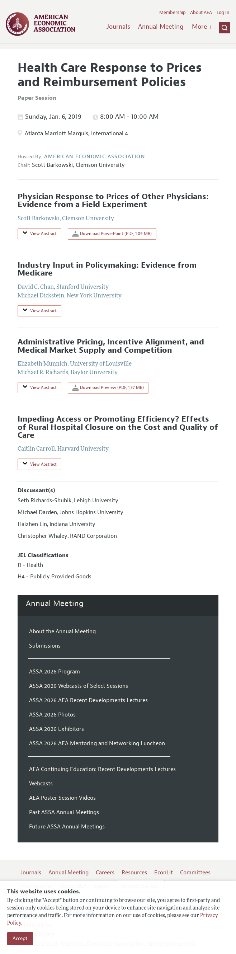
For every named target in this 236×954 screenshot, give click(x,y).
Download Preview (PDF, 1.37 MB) (108, 388)
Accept (20, 938)
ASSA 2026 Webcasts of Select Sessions (78, 686)
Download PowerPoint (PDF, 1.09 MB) (112, 234)
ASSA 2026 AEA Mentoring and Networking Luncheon (97, 743)
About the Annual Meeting (62, 631)
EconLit (163, 872)
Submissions (45, 645)
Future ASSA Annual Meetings (67, 826)
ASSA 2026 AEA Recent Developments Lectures (88, 700)
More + (202, 26)
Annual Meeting (161, 26)
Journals (118, 26)
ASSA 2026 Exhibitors (56, 729)
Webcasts (41, 783)
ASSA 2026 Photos (52, 714)
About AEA (201, 12)
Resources (134, 872)
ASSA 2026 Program (54, 671)
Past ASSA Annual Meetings (64, 812)
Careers (105, 872)
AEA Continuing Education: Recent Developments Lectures (102, 769)
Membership (172, 12)
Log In (223, 12)
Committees (195, 872)
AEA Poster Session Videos (62, 798)
